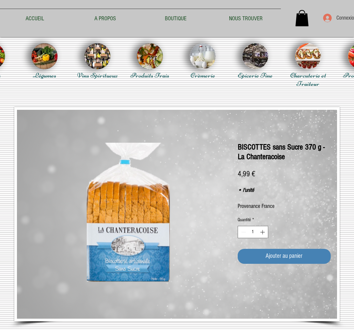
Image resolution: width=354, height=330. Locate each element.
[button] (302, 18)
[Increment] (263, 232)
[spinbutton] (253, 232)
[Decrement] (243, 232)
